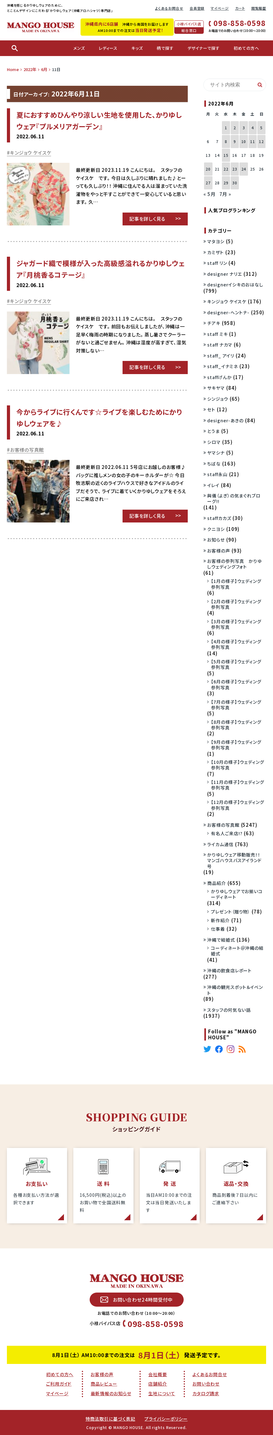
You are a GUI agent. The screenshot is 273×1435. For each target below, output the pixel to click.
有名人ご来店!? (226, 833)
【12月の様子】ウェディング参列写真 (237, 804)
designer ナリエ (224, 274)
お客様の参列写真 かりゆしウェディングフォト (234, 563)
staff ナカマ (219, 344)
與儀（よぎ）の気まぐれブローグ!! (233, 498)
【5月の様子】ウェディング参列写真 (236, 664)
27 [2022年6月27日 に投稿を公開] (208, 182)
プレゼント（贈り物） (230, 911)
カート (240, 8)
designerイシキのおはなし (235, 284)
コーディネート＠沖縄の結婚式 (237, 950)
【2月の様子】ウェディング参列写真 (236, 604)
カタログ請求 (205, 1393)
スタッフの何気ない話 (229, 1010)
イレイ (213, 485)
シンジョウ (217, 399)
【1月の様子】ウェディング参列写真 (236, 583)
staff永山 (217, 474)
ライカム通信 (220, 844)
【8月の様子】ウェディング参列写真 (236, 724)
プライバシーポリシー (165, 1419)
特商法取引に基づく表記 (110, 1419)
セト (211, 409)
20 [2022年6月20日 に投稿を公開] (208, 169)
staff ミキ (217, 334)
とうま (213, 431)
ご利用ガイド (58, 1384)
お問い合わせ (205, 1384)
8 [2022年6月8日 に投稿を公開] (226, 141)
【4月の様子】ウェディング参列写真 (236, 644)
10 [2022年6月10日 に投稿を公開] (243, 141)
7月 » (225, 194)
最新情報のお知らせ (111, 1393)
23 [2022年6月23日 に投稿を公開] (234, 169)
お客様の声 (218, 550)
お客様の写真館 (27, 449)
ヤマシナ (216, 452)
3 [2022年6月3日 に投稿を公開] (244, 127)
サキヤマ (216, 388)
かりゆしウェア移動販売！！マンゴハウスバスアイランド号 (234, 860)
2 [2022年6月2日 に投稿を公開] (235, 127)
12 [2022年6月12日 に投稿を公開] (261, 141)
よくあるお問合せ (169, 8)
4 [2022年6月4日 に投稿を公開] (252, 127)
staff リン (217, 263)
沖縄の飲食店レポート (229, 970)
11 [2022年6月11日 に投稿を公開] (252, 141)
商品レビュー (104, 1384)
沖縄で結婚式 (221, 940)
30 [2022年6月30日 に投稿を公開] (234, 182)
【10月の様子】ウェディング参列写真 (237, 764)
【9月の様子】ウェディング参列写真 (236, 744)
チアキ (213, 323)
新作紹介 (220, 920)
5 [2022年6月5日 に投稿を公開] (261, 127)
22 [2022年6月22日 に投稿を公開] (225, 169)
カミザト (215, 252)
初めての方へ (59, 1374)
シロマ (214, 442)
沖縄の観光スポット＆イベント (235, 989)
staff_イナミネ (222, 366)
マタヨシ (215, 241)
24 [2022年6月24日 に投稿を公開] (243, 169)
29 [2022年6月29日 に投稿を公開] (225, 182)
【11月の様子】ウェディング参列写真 (237, 784)
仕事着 (218, 929)
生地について (161, 1393)
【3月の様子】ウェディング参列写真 (236, 624)
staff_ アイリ (220, 355)
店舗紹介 (157, 1384)
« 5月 (209, 194)
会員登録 (197, 8)
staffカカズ (219, 518)
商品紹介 (216, 883)
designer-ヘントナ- (228, 312)
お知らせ (216, 540)
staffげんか (219, 377)
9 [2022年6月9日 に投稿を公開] (235, 141)
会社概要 (157, 1374)
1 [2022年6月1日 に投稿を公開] (226, 127)
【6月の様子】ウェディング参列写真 (236, 684)
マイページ (220, 8)
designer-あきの (225, 420)
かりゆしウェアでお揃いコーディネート (237, 894)
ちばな (214, 463)
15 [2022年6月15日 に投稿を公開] (225, 155)
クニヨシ (216, 529)
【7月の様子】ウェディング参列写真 (236, 704)
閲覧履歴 (258, 8)
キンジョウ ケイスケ (30, 152)
